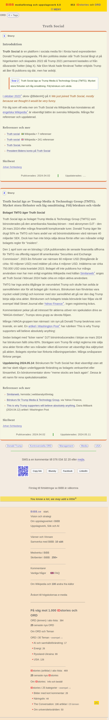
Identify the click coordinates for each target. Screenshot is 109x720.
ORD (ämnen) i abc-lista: (44, 620)
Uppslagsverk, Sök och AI (45, 526)
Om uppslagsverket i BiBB (45, 521)
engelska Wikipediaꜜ (15, 112)
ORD (98, 4)
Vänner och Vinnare (42, 537)
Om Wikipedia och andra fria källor (52, 584)
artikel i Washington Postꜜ (44, 326)
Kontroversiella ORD (41, 446)
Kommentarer (38, 568)
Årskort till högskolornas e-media (49, 594)
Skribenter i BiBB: (44, 557)
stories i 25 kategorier (44, 687)
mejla (81, 459)
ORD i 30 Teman (40, 637)
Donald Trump (14, 446)
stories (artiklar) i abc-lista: (46, 670)
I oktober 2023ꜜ (12, 96)
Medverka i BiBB (40, 552)
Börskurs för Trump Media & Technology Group (33, 400)
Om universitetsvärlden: (48, 709)
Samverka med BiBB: (42, 541)
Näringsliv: (41, 698)
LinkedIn (83, 471)
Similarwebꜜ (87, 273)
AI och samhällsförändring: (50, 643)
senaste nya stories (44, 675)
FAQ (55, 573)
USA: (39, 659)
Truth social (13, 134)
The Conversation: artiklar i (57, 704)
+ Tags (13, 15)
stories (82, 4)
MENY (56, 9)
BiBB (33, 4)
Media (84, 446)
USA (98, 446)
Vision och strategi (41, 516)
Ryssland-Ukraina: (46, 654)
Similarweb (13, 394)
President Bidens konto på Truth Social (28, 150)
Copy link (37, 471)
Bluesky (52, 471)
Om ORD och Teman (42, 631)
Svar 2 (15, 81)
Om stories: (38, 681)
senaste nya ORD (42, 625)
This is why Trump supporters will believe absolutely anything (41, 405)
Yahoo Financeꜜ (54, 303)
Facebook (67, 471)
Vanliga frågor (38, 573)
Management (66, 446)
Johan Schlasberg (12, 167)
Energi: (39, 648)
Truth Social (13, 145)
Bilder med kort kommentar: (51, 693)
